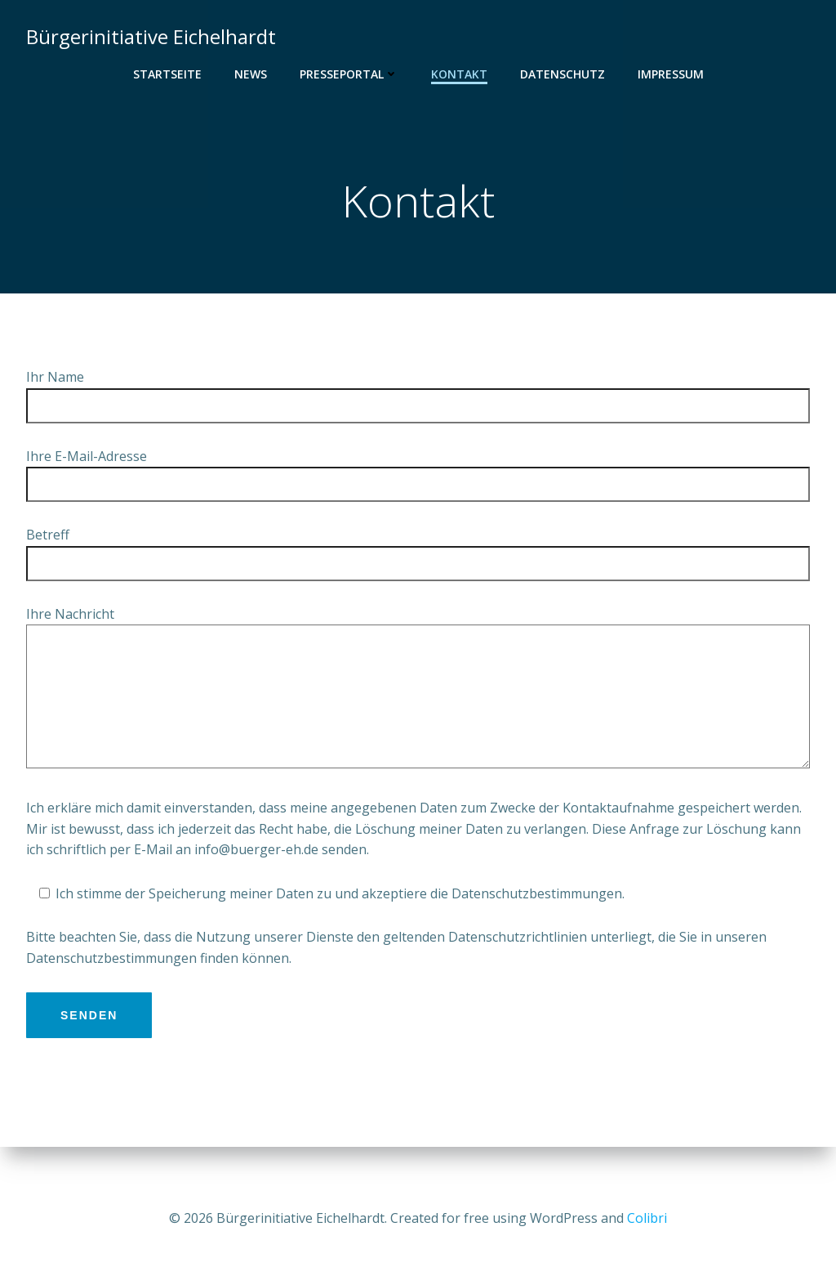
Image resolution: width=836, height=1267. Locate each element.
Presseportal (349, 74)
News (250, 74)
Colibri (647, 1218)
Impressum (671, 74)
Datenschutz (562, 74)
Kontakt (459, 74)
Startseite (167, 74)
